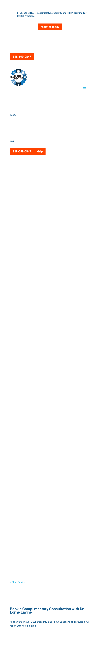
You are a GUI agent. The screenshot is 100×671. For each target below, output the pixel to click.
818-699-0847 (22, 56)
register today (50, 27)
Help (40, 151)
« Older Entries (17, 582)
